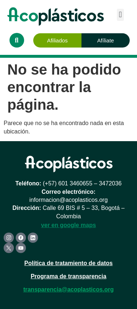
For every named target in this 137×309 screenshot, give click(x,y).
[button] (120, 15)
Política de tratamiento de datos (68, 263)
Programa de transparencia (68, 276)
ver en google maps (68, 225)
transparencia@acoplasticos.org (68, 289)
